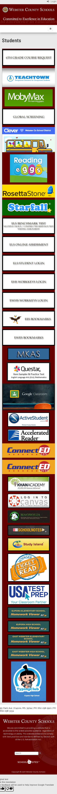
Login (51, 1)
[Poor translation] (9, 789)
